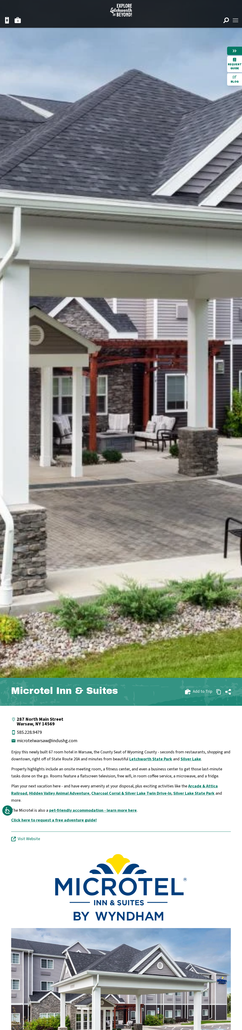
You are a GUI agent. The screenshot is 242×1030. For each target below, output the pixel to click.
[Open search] (226, 20)
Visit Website (25, 839)
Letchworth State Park (150, 759)
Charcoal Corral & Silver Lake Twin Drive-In (131, 793)
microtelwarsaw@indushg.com (47, 740)
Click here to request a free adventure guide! (54, 820)
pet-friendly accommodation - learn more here (93, 810)
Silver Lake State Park (194, 793)
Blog (235, 79)
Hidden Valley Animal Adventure (59, 793)
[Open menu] (235, 20)
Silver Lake (191, 759)
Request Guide (235, 64)
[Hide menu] (234, 51)
